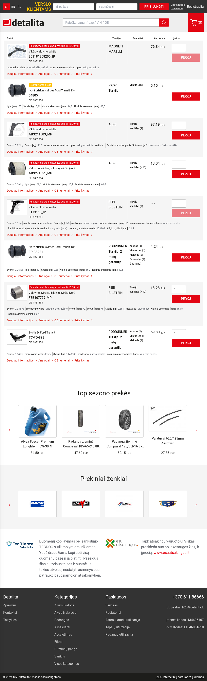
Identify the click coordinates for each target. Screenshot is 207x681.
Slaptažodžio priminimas (178, 6)
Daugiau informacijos (20, 73)
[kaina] (176, 38)
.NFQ (159, 677)
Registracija (195, 7)
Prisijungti (154, 7)
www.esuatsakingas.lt (171, 552)
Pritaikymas (81, 73)
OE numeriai (62, 73)
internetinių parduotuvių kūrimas (183, 677)
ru (19, 6)
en (13, 6)
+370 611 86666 (188, 596)
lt (6, 6)
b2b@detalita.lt (193, 607)
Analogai (44, 73)
